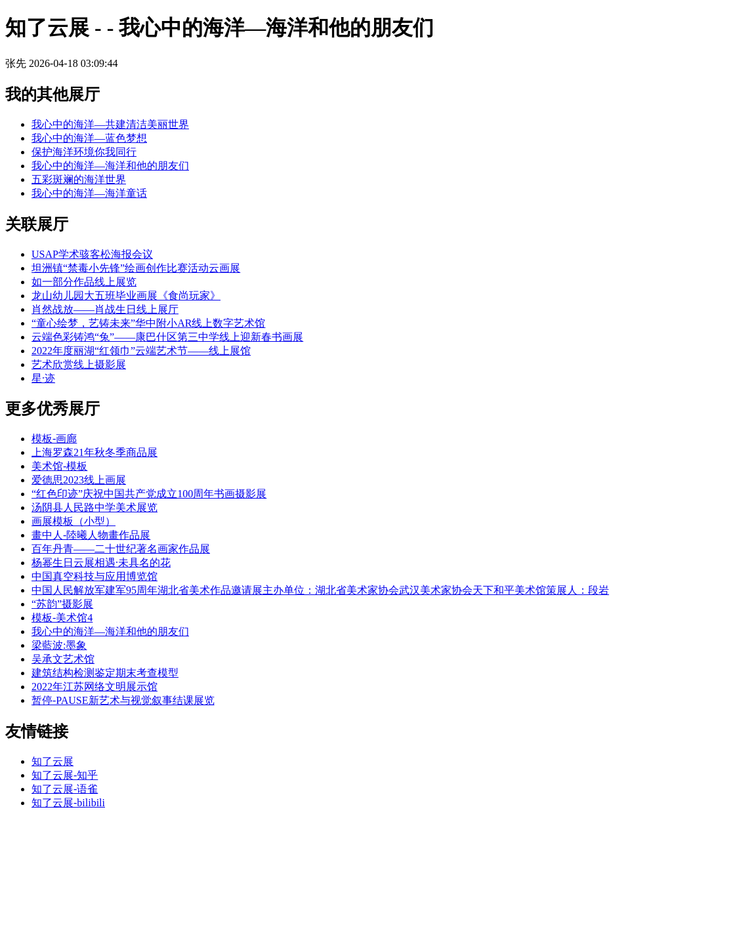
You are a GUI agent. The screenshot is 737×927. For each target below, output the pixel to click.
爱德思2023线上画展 (79, 479)
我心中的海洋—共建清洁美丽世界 (110, 124)
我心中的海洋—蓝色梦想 (89, 138)
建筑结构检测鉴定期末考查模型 (105, 672)
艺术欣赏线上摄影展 (79, 364)
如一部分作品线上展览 (84, 281)
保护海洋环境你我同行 (84, 151)
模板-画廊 (54, 438)
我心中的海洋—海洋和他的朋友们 (110, 165)
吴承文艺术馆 (63, 659)
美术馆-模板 (59, 466)
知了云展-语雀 (65, 788)
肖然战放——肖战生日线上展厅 (105, 309)
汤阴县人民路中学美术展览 (95, 507)
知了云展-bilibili (68, 802)
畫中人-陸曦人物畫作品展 (91, 535)
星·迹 (43, 378)
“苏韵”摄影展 (62, 603)
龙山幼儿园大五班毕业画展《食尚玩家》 (126, 295)
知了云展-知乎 (65, 775)
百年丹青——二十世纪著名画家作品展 (121, 548)
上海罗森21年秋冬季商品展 (95, 452)
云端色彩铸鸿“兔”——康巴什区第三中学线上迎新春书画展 (167, 336)
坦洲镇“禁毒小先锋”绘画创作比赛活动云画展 (136, 268)
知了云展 (53, 761)
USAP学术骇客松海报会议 (92, 254)
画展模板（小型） (74, 521)
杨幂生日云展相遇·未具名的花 (101, 562)
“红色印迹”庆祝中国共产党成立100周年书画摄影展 (149, 493)
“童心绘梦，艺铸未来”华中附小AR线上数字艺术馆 (148, 323)
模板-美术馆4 (62, 617)
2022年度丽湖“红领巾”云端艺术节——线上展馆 (141, 350)
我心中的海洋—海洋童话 (89, 193)
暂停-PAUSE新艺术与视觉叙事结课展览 (123, 700)
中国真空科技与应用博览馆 (95, 576)
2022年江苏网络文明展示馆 (95, 686)
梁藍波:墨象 (59, 645)
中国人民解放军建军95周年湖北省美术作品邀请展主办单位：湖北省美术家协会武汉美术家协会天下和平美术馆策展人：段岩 (320, 590)
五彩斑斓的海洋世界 (79, 179)
